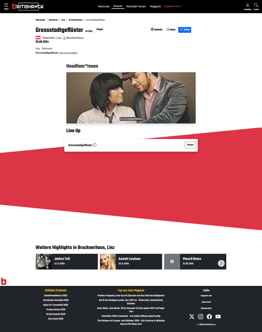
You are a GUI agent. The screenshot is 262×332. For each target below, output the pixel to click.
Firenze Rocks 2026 (55, 310)
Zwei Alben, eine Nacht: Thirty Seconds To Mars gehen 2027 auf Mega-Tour (131, 310)
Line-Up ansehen (68, 52)
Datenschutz (206, 308)
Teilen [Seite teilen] (185, 30)
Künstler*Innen (136, 6)
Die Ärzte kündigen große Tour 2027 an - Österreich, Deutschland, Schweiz (131, 302)
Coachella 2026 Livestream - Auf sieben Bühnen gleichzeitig (131, 316)
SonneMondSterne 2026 (55, 296)
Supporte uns (173, 6)
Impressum (206, 302)
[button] (104, 6)
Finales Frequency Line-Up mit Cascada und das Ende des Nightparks (131, 296)
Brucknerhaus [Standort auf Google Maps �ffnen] (73, 37)
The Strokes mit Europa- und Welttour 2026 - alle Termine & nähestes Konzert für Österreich (131, 322)
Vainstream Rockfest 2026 (56, 300)
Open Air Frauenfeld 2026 (55, 305)
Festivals (103, 6)
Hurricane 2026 (55, 319)
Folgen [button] (99, 29)
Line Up (73, 131)
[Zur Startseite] (3, 281)
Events (118, 6)
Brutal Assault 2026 (55, 314)
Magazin (155, 6)
